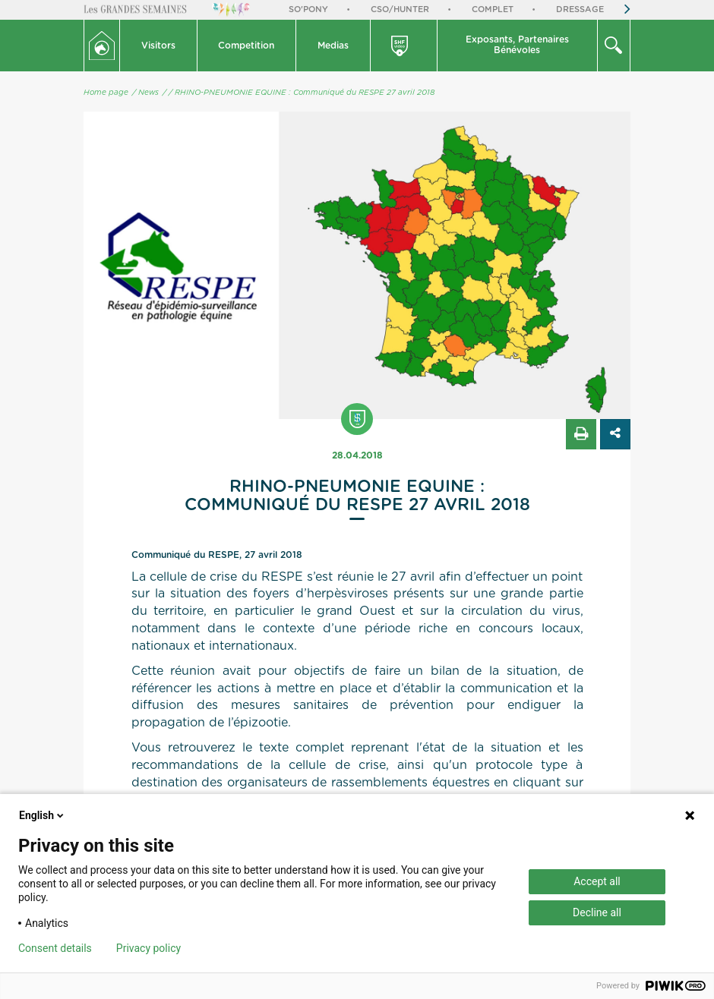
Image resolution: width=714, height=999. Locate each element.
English (42, 815)
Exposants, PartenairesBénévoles (517, 45)
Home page (106, 92)
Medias (333, 45)
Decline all (597, 912)
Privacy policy (148, 948)
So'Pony (308, 9)
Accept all (597, 881)
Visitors (158, 45)
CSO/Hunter (400, 9)
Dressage (580, 9)
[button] (158, 45)
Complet (492, 9)
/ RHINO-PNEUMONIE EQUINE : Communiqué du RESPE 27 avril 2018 (301, 92)
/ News (145, 92)
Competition (246, 45)
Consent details (55, 948)
